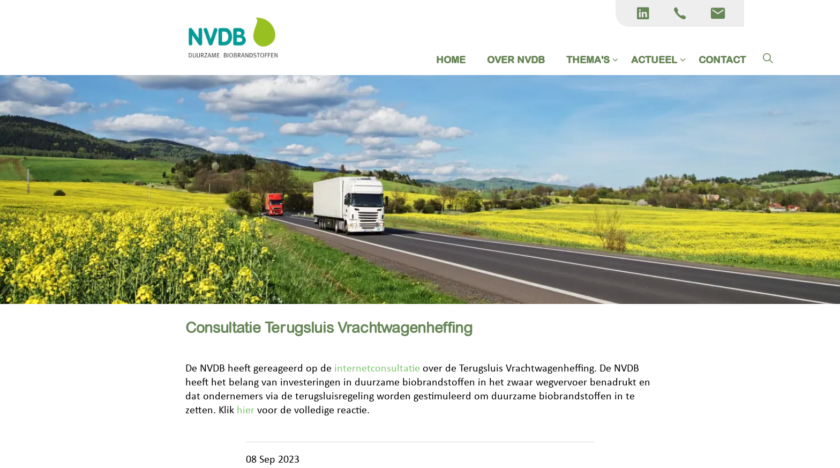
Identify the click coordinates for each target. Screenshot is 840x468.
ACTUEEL (654, 59)
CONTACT (722, 59)
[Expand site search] (768, 59)
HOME (451, 59)
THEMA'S (588, 59)
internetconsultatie (377, 368)
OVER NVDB (516, 59)
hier (247, 410)
